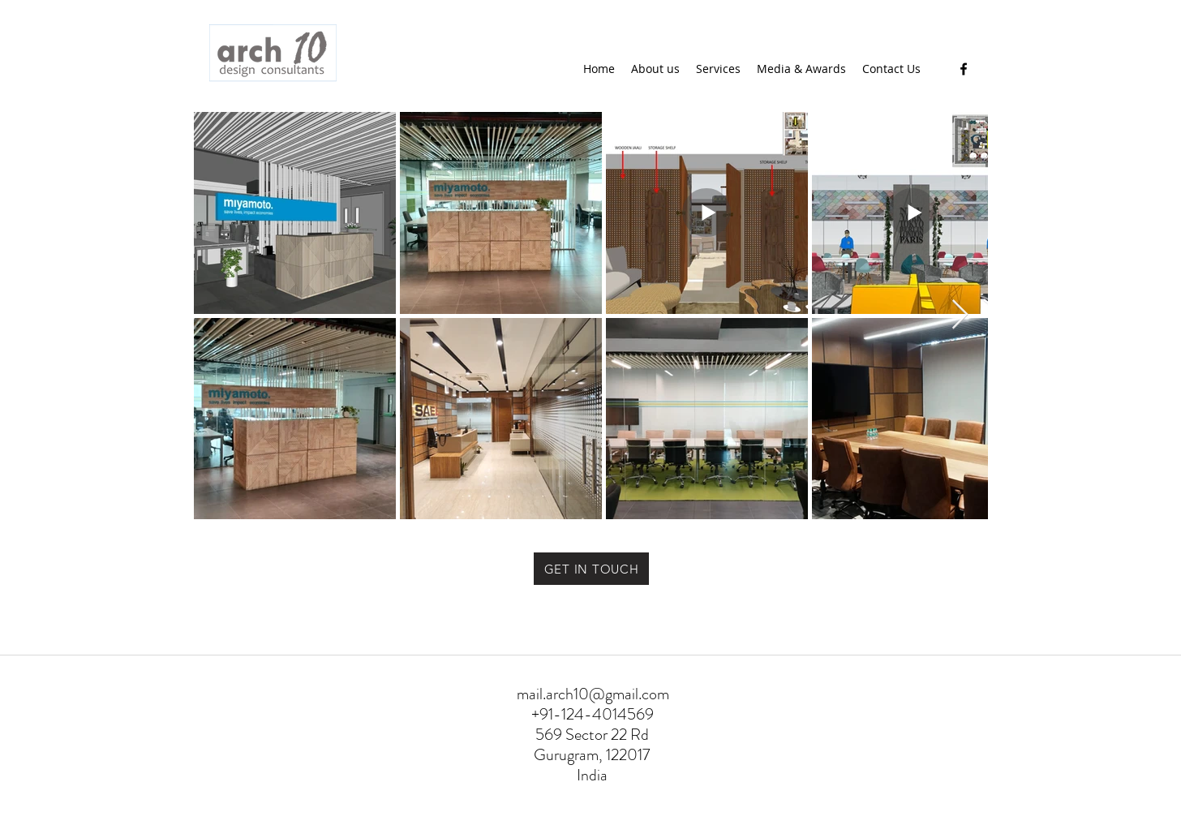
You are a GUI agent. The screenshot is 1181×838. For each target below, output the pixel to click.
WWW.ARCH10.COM (545, 828)
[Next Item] (960, 315)
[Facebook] (964, 69)
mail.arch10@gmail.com (593, 694)
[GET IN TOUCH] (591, 568)
